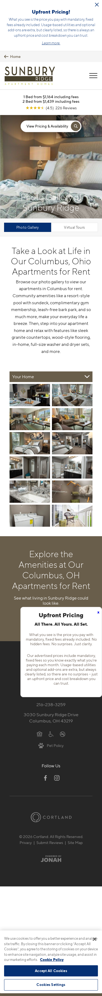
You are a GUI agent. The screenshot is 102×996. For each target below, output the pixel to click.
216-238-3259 (51, 704)
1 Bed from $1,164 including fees (51, 96)
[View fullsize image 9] (72, 491)
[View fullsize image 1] (72, 395)
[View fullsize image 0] (30, 395)
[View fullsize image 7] (72, 467)
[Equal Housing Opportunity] (39, 734)
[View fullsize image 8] (30, 491)
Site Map (75, 842)
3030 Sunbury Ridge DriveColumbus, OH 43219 (51, 718)
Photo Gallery (27, 227)
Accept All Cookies (51, 971)
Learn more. (51, 43)
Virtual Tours (74, 227)
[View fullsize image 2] (30, 419)
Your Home (23, 376)
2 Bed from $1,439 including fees (51, 101)
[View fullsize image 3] (72, 419)
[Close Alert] (97, 4)
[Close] (95, 939)
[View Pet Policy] (51, 745)
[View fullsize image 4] (30, 443)
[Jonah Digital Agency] (51, 858)
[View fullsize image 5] (72, 443)
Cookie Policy (52, 959)
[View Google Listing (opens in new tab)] (51, 108)
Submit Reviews (49, 842)
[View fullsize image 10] (30, 516)
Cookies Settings (50, 984)
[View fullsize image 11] (72, 516)
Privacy (26, 842)
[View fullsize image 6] (30, 467)
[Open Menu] (93, 75)
